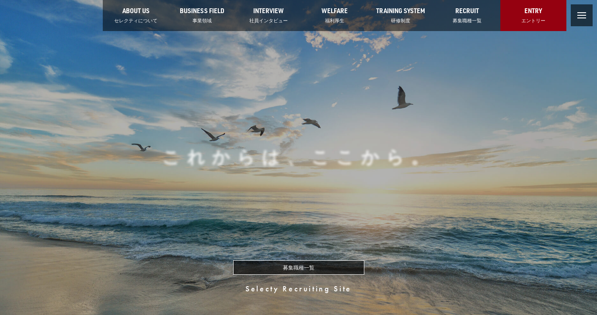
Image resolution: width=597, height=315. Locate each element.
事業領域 (202, 14)
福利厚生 (334, 14)
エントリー (533, 14)
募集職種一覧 (467, 14)
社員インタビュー (268, 14)
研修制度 (400, 14)
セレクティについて (135, 14)
